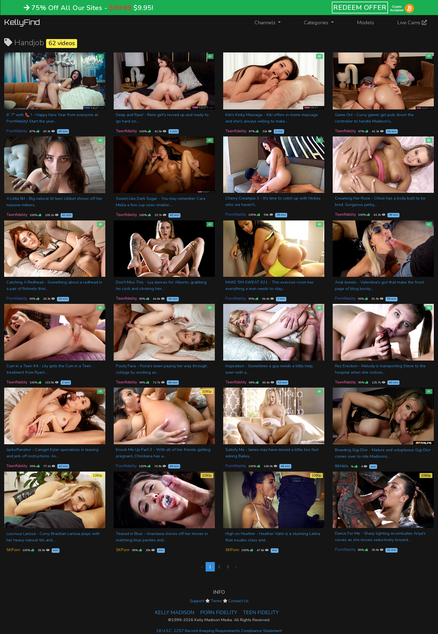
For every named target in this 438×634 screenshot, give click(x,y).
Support (197, 601)
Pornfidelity (16, 131)
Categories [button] (317, 22)
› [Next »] (236, 567)
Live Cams (412, 22)
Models (365, 22)
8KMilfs (342, 466)
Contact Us (238, 601)
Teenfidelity (126, 131)
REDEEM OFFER (360, 7)
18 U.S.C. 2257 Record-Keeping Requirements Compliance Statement (219, 630)
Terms (216, 601)
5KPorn (13, 550)
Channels (271, 22)
